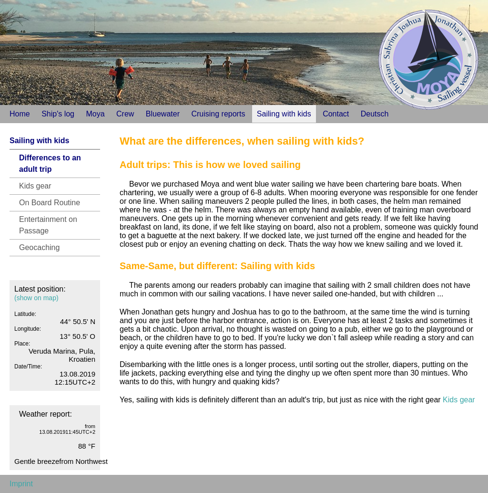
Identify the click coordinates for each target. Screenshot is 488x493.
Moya (95, 114)
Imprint (21, 484)
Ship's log (57, 114)
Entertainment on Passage (48, 225)
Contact (336, 114)
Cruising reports (218, 114)
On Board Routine (49, 203)
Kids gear (35, 186)
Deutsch (375, 114)
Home (20, 114)
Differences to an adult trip (50, 163)
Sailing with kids (284, 114)
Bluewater (163, 114)
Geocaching (39, 247)
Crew (125, 114)
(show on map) (36, 298)
